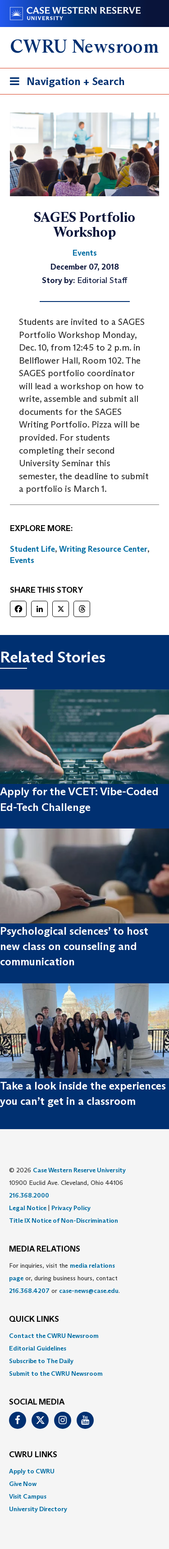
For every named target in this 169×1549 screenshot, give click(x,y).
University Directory (38, 1509)
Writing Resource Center (103, 549)
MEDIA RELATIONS (44, 1249)
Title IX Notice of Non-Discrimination (63, 1220)
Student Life (32, 549)
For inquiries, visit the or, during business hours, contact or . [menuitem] (64, 1278)
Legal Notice (27, 1208)
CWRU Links (33, 1454)
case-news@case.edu (89, 1291)
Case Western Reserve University (79, 1170)
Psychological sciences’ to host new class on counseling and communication (74, 946)
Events (22, 560)
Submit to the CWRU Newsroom (56, 1373)
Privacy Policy (71, 1208)
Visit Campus (27, 1496)
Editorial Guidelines (37, 1348)
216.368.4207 (29, 1291)
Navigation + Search (64, 83)
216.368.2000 (29, 1195)
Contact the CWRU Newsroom (54, 1336)
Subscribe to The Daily (41, 1361)
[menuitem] (84, 1335)
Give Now (23, 1484)
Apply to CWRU (32, 1471)
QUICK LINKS (34, 1319)
